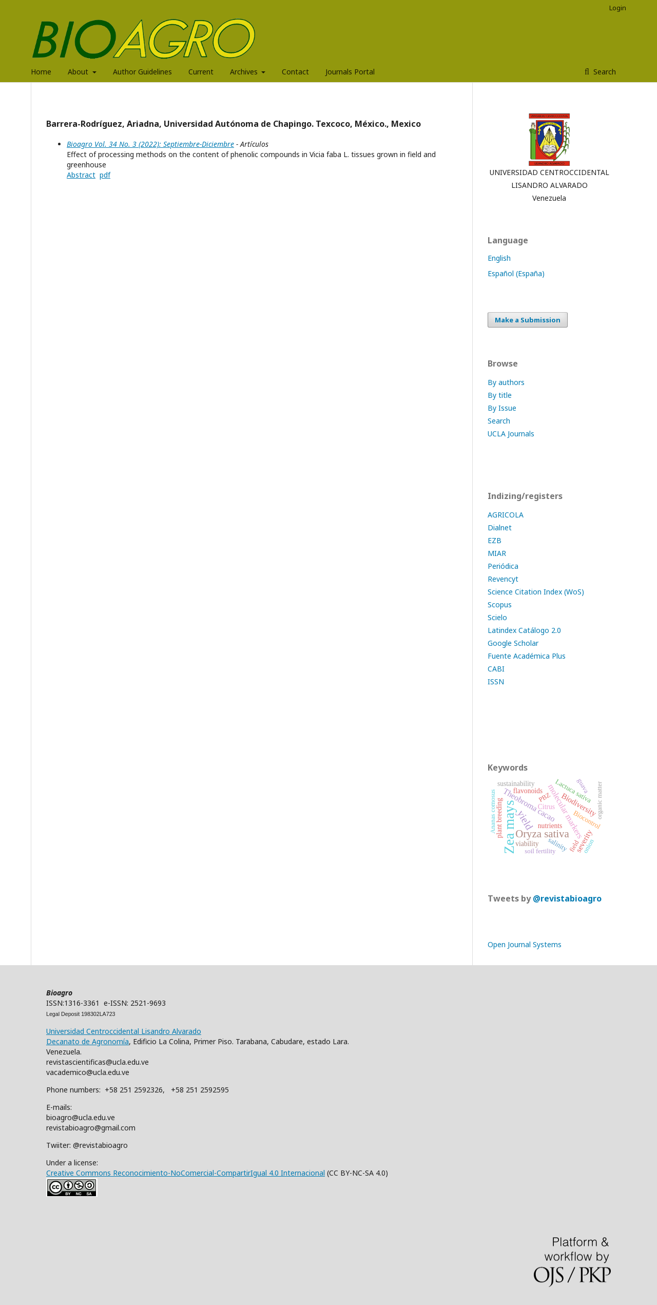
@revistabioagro (567, 898)
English (499, 258)
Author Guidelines (142, 71)
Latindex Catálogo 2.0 (524, 630)
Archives (245, 71)
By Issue (502, 408)
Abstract (81, 175)
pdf (105, 175)
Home (41, 71)
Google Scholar (513, 643)
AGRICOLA (506, 515)
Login (617, 7)
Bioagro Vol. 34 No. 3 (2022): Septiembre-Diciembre (150, 144)
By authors (506, 382)
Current (201, 71)
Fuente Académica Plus (527, 656)
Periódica (503, 566)
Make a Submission (528, 319)
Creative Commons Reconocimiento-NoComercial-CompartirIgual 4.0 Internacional (185, 1173)
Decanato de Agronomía (87, 1041)
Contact (295, 71)
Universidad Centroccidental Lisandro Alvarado (123, 1031)
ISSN (496, 681)
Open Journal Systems (525, 944)
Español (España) (516, 273)
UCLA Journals (511, 433)
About (79, 71)
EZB (494, 540)
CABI (496, 669)
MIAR (497, 553)
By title (500, 395)
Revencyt (503, 579)
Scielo (497, 617)
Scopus (500, 604)
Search (603, 71)
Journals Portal (350, 71)
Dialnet (500, 527)
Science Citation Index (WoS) (536, 592)
